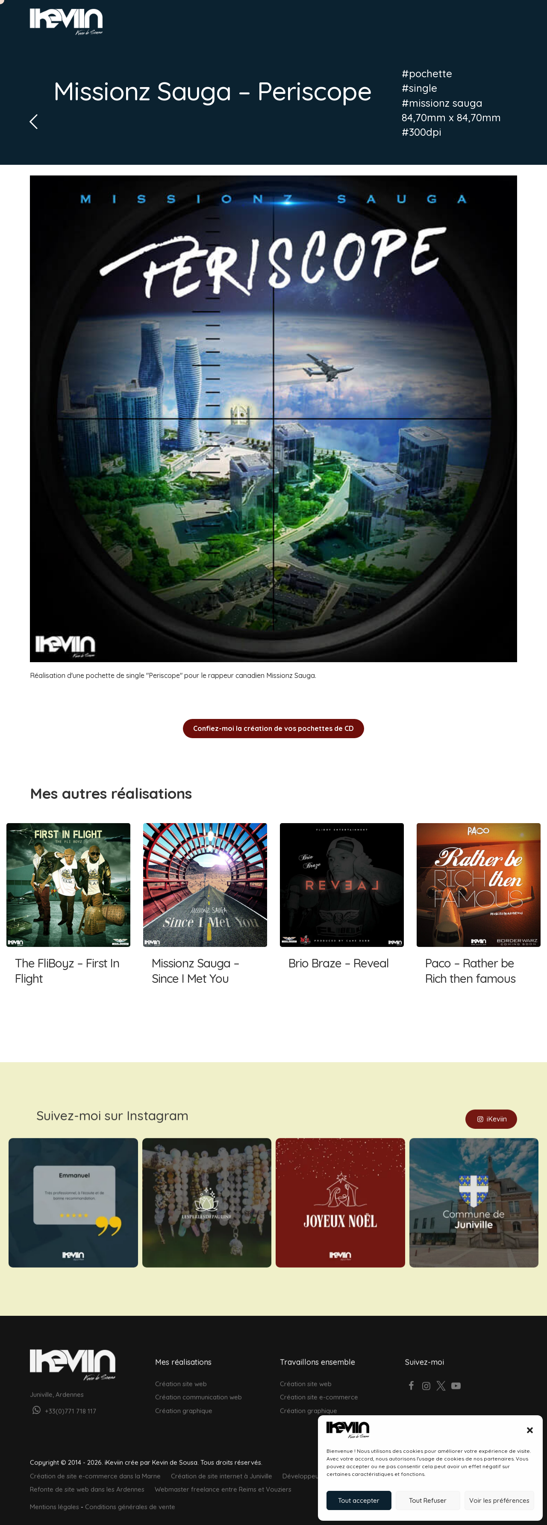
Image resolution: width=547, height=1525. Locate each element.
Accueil (251, 24)
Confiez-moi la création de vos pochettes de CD (273, 728)
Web (280, 24)
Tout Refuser (428, 1500)
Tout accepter (358, 1500)
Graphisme (314, 24)
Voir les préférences (499, 1500)
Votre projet (462, 24)
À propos (405, 24)
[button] (530, 1430)
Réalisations (360, 24)
